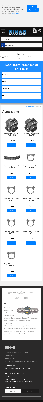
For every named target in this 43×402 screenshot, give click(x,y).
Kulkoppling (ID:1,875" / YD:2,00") (12, 134)
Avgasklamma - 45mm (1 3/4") (31, 199)
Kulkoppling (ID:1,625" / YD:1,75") (31, 134)
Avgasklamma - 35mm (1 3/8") (31, 167)
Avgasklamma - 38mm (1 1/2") (12, 199)
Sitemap (34, 361)
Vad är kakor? (15, 13)
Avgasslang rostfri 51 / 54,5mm (12, 167)
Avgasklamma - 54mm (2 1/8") (12, 265)
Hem (26, 106)
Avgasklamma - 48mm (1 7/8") (12, 232)
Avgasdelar (31, 106)
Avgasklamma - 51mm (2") (31, 232)
